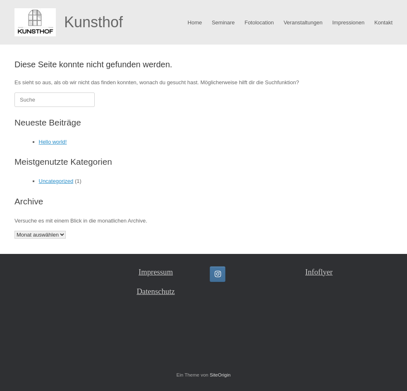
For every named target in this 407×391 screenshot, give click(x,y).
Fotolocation (259, 22)
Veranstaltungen (303, 22)
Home (195, 22)
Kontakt (383, 22)
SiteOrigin (220, 374)
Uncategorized (56, 181)
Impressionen (348, 22)
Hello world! (53, 142)
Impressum (156, 272)
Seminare (223, 22)
